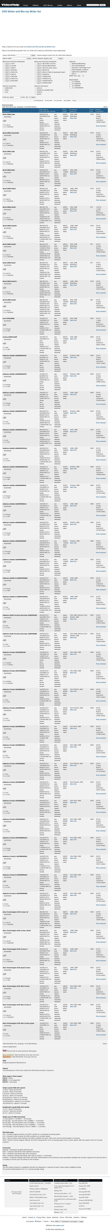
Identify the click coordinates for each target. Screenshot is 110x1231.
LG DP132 (81, 1206)
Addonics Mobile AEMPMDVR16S (15, 430)
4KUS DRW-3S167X (10, 281)
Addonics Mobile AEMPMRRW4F (14, 485)
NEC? (9, 850)
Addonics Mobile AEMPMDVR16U (15, 448)
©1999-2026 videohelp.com (55, 1229)
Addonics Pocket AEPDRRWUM (14, 652)
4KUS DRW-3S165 (9, 244)
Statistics (76, 1217)
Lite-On (8, 125)
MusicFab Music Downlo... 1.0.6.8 (63, 1196)
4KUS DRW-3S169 (9, 300)
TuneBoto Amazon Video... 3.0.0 (63, 1183)
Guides (59, 5)
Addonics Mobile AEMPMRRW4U (14, 504)
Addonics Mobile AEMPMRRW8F (14, 541)
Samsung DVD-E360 (84, 1194)
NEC (9, 331)
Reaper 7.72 (33, 1209)
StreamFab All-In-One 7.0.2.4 (38, 1194)
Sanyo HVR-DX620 (84, 1203)
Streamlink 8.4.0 (58, 1206)
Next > (106, 107)
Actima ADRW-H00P (10, 337)
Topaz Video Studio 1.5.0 (36, 1206)
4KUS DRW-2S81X (9, 189)
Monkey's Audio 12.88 (60, 1209)
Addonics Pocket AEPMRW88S (14, 801)
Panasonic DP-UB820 (85, 1209)
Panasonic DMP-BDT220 (86, 1200)
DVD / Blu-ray (48, 5)
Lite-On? (8, 941)
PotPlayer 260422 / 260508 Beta (39, 1189)
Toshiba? (8, 663)
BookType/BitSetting (78, 64)
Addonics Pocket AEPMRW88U (14, 819)
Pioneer (8, 329)
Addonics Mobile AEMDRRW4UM (15, 393)
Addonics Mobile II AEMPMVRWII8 (15, 578)
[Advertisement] (56, 29)
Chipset (40, 58)
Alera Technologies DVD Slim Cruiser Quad (18, 1023)
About (79, 5)
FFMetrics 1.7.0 (58, 1212)
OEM (9, 58)
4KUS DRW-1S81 (9, 151)
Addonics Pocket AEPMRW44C (14, 689)
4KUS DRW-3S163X (10, 226)
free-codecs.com (58, 1225)
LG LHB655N (82, 1189)
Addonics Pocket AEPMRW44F (14, 708)
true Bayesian (40, 1167)
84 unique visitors (17, 1192)
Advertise (55, 1217)
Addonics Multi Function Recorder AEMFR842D (20, 615)
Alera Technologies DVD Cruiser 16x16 (17, 930)
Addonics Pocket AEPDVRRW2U (14, 671)
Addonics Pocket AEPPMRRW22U (15, 838)
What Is (69, 5)
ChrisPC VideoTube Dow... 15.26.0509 (40, 1183)
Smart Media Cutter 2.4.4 (37, 1203)
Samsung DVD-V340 (84, 1192)
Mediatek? (11, 943)
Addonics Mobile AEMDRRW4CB (14, 355)
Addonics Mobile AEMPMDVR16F (15, 411)
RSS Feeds (68, 1217)
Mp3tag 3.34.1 (58, 1190)
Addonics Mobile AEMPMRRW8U (14, 559)
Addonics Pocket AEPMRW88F (14, 782)
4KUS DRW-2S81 (9, 170)
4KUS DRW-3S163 (9, 207)
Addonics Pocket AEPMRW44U (14, 745)
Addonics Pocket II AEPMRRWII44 (15, 875)
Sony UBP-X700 (83, 1183)
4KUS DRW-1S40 (9, 114)
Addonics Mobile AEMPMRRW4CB (15, 467)
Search (24, 1217)
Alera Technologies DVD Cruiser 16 (15, 912)
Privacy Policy (41, 1217)
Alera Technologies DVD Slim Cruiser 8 (17, 1005)
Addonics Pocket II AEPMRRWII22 (15, 856)
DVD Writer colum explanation (55, 51)
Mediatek (10, 127)
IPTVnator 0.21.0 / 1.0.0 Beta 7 (62, 1204)
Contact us (31, 1217)
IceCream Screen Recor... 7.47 (62, 1193)
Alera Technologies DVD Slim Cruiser (16, 986)
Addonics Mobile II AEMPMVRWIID (15, 597)
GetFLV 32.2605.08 (35, 1192)
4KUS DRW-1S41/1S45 (11, 133)
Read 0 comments (99, 119)
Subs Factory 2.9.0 (35, 1200)
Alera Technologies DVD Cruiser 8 (15, 949)
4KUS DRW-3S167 (9, 263)
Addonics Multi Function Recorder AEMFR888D (20, 634)
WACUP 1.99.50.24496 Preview (38, 1197)
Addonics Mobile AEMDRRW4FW (15, 374)
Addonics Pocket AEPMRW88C (14, 764)
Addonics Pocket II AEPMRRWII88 (15, 893)
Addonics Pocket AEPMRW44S (14, 726)
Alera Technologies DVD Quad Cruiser (16, 968)
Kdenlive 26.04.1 (34, 1186)
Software (36, 5)
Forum (25, 5)
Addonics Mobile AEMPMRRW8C (14, 522)
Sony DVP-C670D (83, 1197)
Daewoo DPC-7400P (84, 1186)
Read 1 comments (99, 175)
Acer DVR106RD (8, 318)
